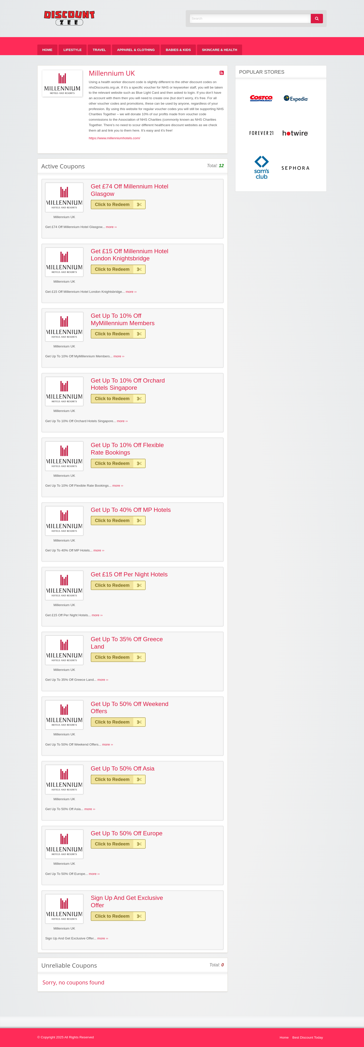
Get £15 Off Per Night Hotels (129, 574)
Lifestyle (73, 50)
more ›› (111, 227)
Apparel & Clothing (136, 50)
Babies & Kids (178, 50)
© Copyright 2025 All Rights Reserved (65, 1037)
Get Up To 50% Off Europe (126, 833)
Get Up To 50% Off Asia (123, 768)
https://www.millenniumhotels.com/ (114, 138)
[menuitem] (47, 50)
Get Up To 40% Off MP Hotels (131, 509)
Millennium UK (64, 217)
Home (47, 50)
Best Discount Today (307, 1037)
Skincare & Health (219, 50)
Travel (99, 50)
